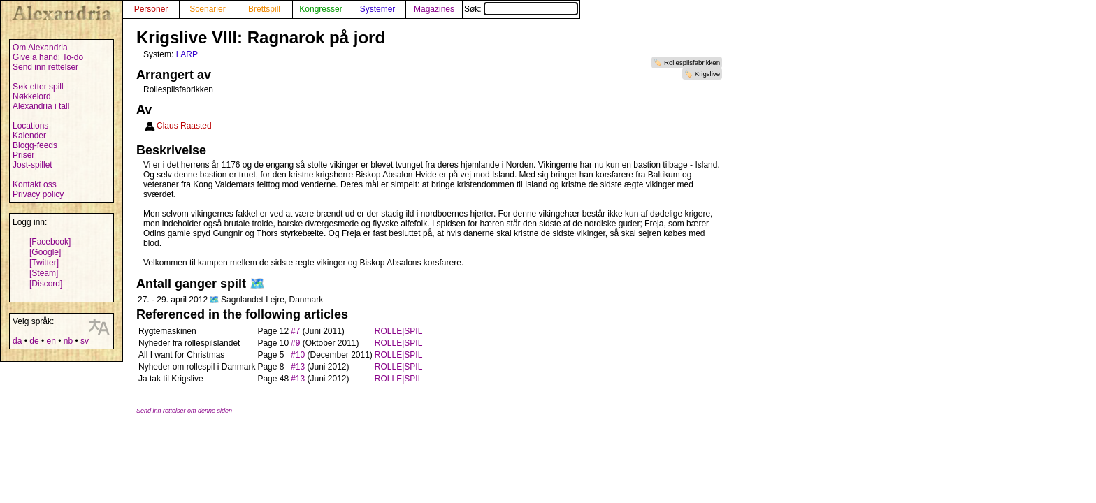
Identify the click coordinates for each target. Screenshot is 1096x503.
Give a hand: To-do (48, 57)
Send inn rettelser (45, 67)
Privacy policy (38, 194)
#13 (298, 367)
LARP (187, 54)
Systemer (378, 9)
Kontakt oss (35, 184)
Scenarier (207, 9)
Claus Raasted (184, 126)
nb (68, 341)
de (33, 341)
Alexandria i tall (41, 106)
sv (84, 341)
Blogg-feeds (35, 145)
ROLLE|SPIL (398, 331)
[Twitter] (44, 263)
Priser (23, 155)
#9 (295, 343)
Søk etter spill (38, 87)
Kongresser (320, 9)
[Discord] (45, 284)
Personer (151, 9)
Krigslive (707, 74)
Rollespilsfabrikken (692, 62)
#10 (298, 355)
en (50, 341)
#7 (295, 331)
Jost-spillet (32, 165)
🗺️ (257, 284)
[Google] (45, 252)
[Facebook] (50, 242)
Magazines (434, 9)
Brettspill (264, 9)
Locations (30, 126)
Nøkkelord (32, 96)
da (17, 341)
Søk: (521, 9)
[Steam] (43, 273)
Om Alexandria (40, 47)
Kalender (29, 135)
